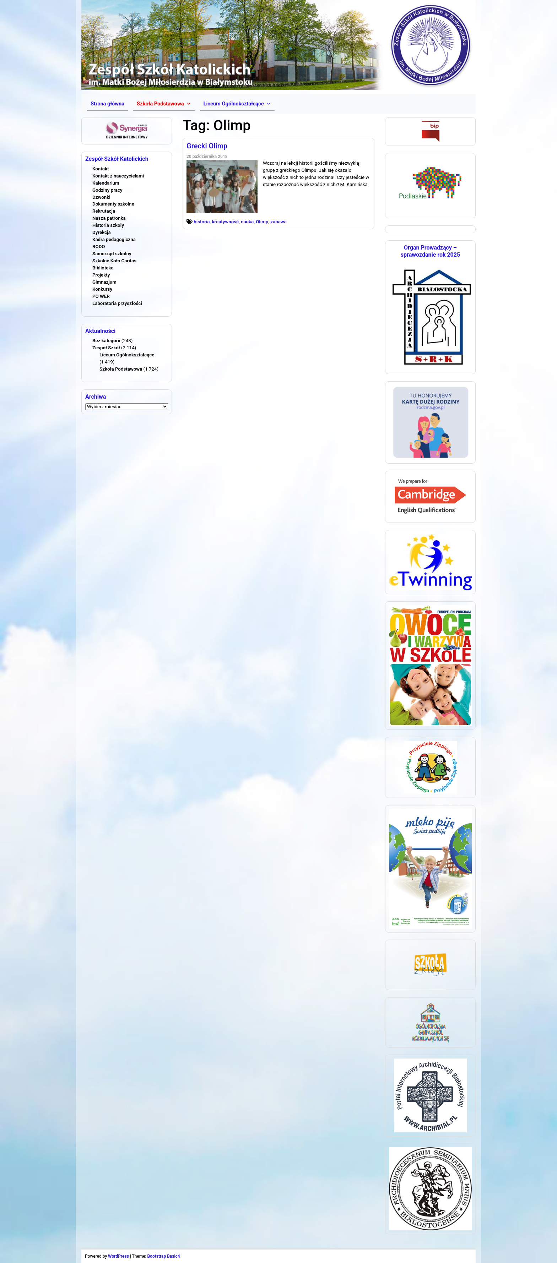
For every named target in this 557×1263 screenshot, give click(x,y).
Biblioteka (103, 267)
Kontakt (100, 168)
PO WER (101, 296)
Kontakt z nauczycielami (118, 176)
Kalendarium (105, 183)
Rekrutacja (103, 211)
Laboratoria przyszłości (117, 303)
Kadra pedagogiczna (114, 239)
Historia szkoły (108, 225)
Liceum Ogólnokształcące (126, 354)
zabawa (278, 221)
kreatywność (225, 221)
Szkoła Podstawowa (120, 369)
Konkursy (102, 289)
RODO (98, 246)
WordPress (118, 1256)
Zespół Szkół (106, 347)
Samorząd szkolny (111, 253)
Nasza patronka (109, 218)
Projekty (101, 275)
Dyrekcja (101, 232)
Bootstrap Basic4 (163, 1256)
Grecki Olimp (206, 146)
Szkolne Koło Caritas (114, 260)
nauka (247, 221)
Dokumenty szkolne (113, 204)
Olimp (262, 221)
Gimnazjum (104, 282)
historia (202, 221)
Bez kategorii (106, 340)
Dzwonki (101, 197)
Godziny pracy (107, 190)
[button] (163, 104)
